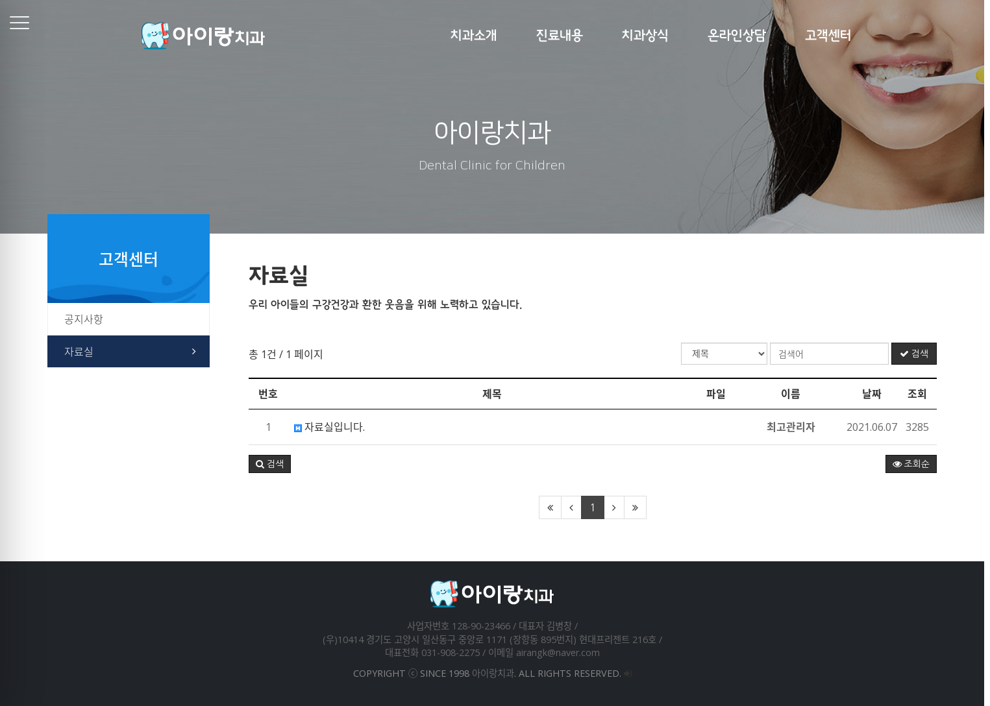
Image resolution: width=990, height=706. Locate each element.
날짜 (875, 394)
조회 (920, 394)
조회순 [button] (913, 464)
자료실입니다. (332, 427)
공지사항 (87, 319)
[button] (273, 464)
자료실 (82, 352)
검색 (916, 353)
